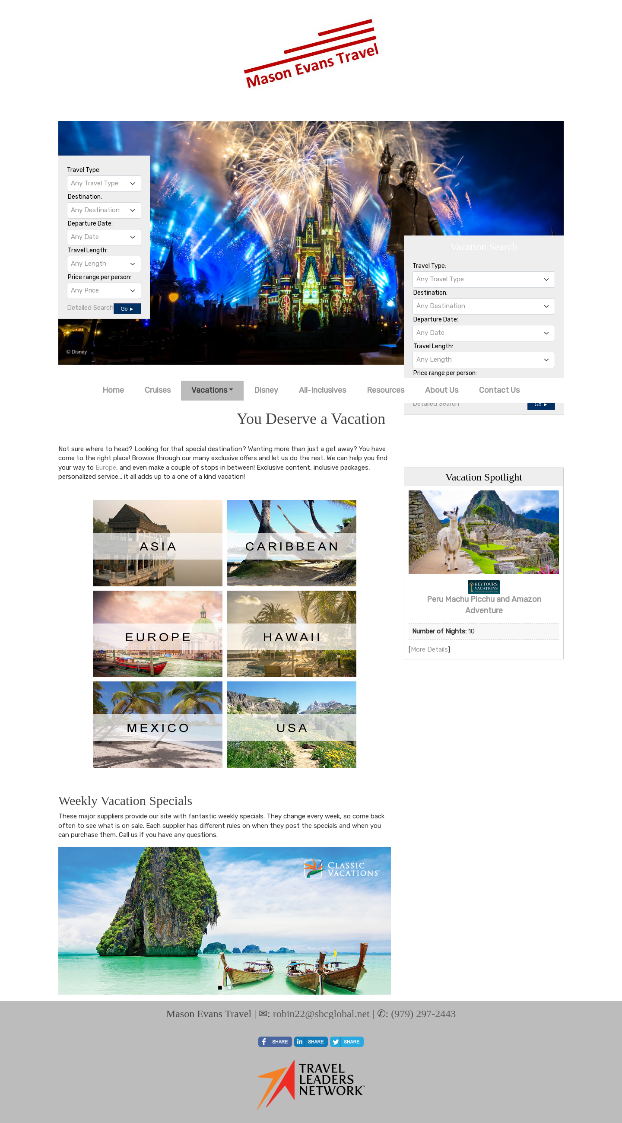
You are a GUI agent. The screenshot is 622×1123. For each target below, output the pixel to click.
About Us (441, 390)
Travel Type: (84, 170)
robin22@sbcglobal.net (321, 1013)
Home (113, 390)
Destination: (85, 196)
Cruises (158, 390)
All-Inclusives (322, 390)
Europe (105, 467)
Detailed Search (90, 308)
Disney (266, 390)
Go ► (127, 309)
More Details (429, 649)
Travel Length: (88, 250)
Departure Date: (90, 223)
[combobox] (104, 183)
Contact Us (499, 390)
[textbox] (104, 183)
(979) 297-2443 (423, 1013)
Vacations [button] (209, 390)
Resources (385, 390)
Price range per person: (99, 277)
